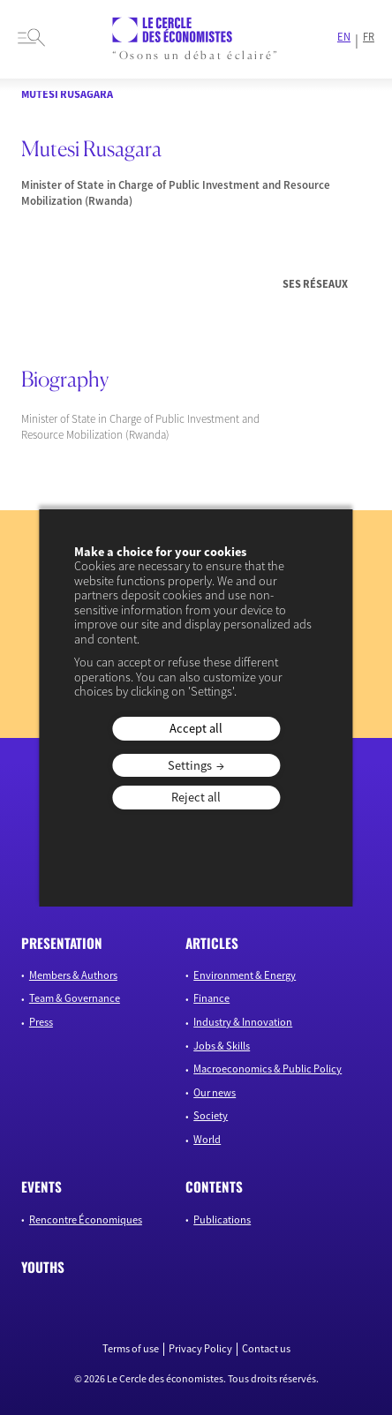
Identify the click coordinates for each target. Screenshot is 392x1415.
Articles (211, 942)
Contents (214, 1186)
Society (210, 1115)
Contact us (266, 1349)
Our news (214, 1092)
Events (41, 1186)
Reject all (196, 797)
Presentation (61, 942)
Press (41, 1021)
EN (344, 37)
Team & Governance (74, 998)
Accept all (196, 728)
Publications (222, 1219)
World (207, 1139)
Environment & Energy (244, 975)
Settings (190, 765)
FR (368, 37)
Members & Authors (73, 975)
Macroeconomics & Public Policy (267, 1068)
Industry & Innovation (242, 1021)
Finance (211, 998)
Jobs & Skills (221, 1045)
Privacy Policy (200, 1349)
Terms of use (130, 1349)
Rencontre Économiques (85, 1219)
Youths (42, 1266)
